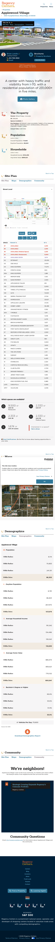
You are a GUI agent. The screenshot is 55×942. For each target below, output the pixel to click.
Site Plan (6, 24)
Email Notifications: (9, 439)
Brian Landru (12, 54)
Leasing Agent (39, 891)
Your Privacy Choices (43, 476)
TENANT (13, 242)
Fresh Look (27, 879)
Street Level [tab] (7, 189)
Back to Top (50, 173)
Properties (6, 10)
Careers (27, 869)
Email (11, 60)
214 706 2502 (13, 58)
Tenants (27, 881)
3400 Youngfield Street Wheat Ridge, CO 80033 (18, 66)
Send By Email (40, 60)
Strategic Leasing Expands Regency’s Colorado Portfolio (29, 785)
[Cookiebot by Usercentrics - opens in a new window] (45, 459)
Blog (27, 871)
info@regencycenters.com (14, 840)
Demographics (19, 24)
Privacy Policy (24, 938)
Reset (21, 233)
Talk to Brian (35, 429)
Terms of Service (11, 938)
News (27, 876)
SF (45, 242)
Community (29, 24)
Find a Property (18, 891)
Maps (11, 24)
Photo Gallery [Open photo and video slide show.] (29, 99)
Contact (27, 884)
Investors (27, 874)
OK (45, 481)
